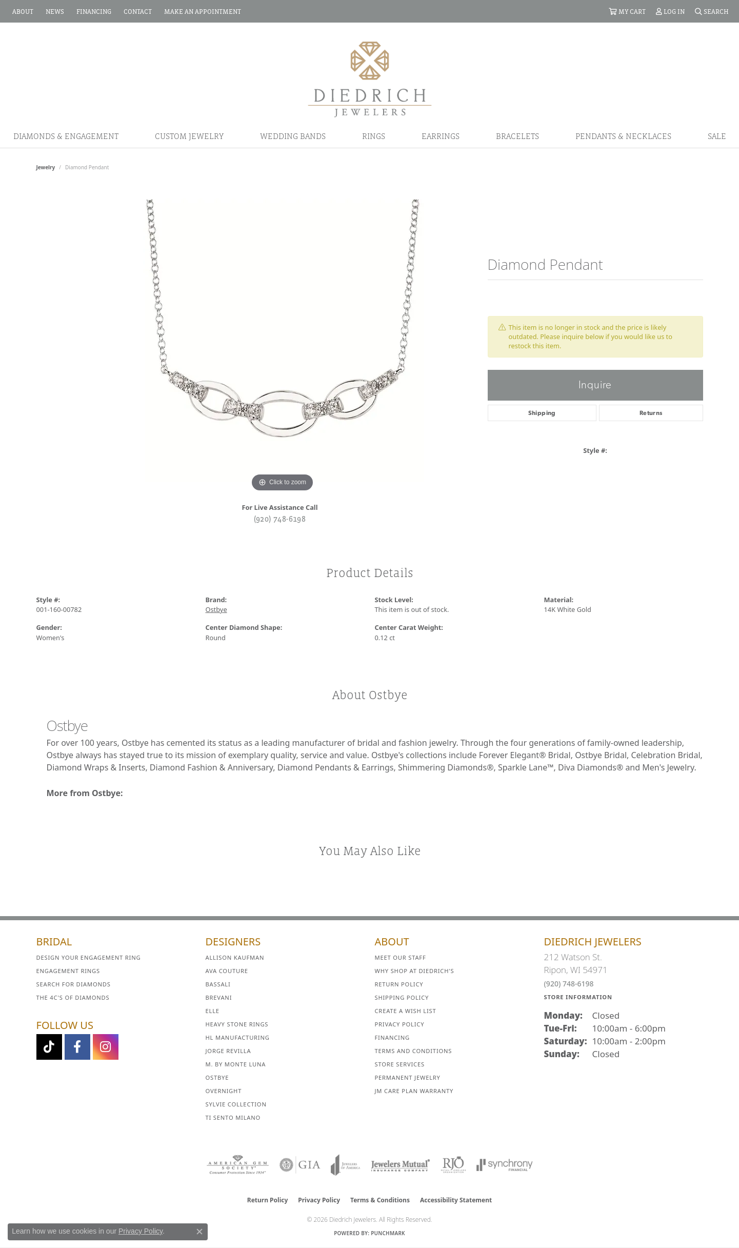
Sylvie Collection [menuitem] (236, 1104)
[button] (627, 11)
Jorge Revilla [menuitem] (228, 1051)
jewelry (45, 167)
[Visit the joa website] (346, 1165)
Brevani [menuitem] (219, 997)
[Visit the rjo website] (453, 1165)
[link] (21, 11)
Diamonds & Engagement (65, 136)
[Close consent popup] (199, 1232)
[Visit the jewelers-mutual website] (400, 1165)
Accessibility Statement (456, 1200)
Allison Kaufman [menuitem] (235, 957)
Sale (717, 136)
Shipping (542, 413)
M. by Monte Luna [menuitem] (236, 1064)
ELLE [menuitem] (212, 1011)
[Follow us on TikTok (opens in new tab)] (49, 1047)
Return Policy (399, 984)
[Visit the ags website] (237, 1165)
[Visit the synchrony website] (504, 1165)
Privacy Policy (400, 1024)
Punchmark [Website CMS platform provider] (388, 1233)
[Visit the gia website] (300, 1165)
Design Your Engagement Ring (88, 957)
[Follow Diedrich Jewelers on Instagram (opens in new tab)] (105, 1047)
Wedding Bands (293, 136)
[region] (282, 340)
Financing (392, 1037)
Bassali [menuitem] (218, 984)
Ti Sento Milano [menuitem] (233, 1117)
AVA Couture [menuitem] (227, 971)
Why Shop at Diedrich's (414, 971)
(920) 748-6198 (280, 518)
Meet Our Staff (400, 957)
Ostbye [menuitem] (217, 1077)
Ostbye (216, 609)
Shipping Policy (402, 997)
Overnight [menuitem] (224, 1091)
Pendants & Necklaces (623, 136)
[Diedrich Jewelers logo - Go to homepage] (370, 78)
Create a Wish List (405, 1011)
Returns (651, 413)
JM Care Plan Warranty (414, 1091)
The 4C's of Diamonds (73, 997)
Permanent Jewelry (408, 1077)
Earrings (441, 136)
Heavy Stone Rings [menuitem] (237, 1024)
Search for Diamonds (73, 984)
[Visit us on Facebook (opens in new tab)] (77, 1047)
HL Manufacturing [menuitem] (238, 1037)
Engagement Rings (68, 971)
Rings (373, 136)
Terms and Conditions (413, 1051)
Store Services (400, 1064)
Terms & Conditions (380, 1200)
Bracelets (517, 136)
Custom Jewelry (189, 136)
